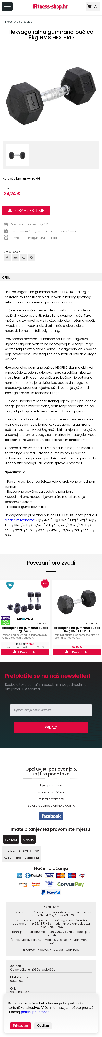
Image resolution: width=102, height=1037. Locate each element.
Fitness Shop (12, 22)
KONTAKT (11, 840)
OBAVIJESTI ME (26, 210)
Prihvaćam (20, 1025)
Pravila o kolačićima (51, 792)
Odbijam (43, 1025)
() (92, 6)
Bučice (27, 22)
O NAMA (28, 840)
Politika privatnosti (51, 799)
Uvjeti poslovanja (51, 785)
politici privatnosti (35, 1012)
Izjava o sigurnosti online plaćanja (51, 805)
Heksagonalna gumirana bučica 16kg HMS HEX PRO (77, 629)
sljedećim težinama (19, 520)
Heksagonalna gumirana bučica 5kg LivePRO (25, 629)
